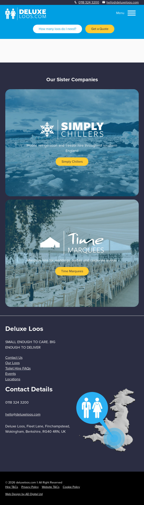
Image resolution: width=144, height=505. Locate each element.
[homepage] (25, 18)
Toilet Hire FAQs (18, 368)
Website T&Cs (51, 487)
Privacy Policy (30, 487)
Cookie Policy (71, 487)
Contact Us (14, 357)
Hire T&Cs (11, 487)
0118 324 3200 (88, 2)
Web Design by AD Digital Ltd (24, 494)
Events (10, 373)
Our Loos (12, 363)
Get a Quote (99, 28)
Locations (12, 379)
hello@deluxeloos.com (122, 2)
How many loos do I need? (57, 28)
